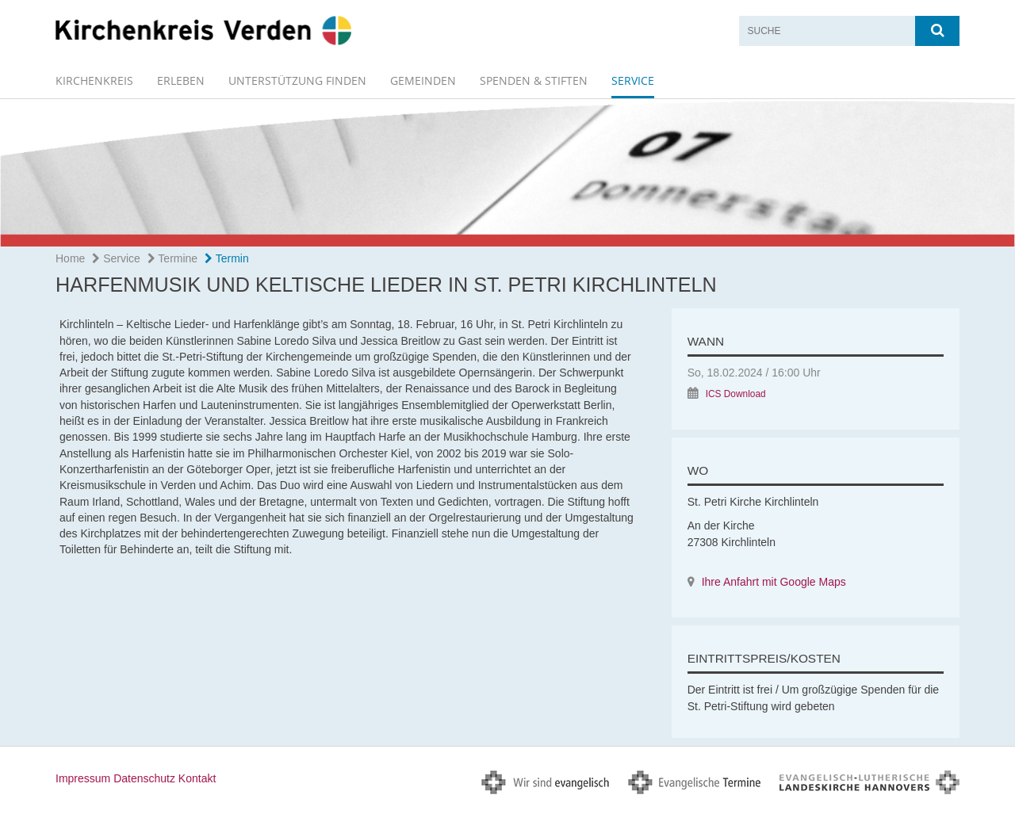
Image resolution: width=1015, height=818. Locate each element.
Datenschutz (144, 778)
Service (632, 80)
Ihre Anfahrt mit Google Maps (774, 581)
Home (70, 258)
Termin (227, 258)
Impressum (83, 778)
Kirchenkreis (94, 80)
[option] (507, 173)
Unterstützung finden (297, 80)
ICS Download (736, 393)
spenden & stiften (534, 80)
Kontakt (197, 778)
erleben (181, 80)
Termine (172, 258)
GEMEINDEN (423, 80)
